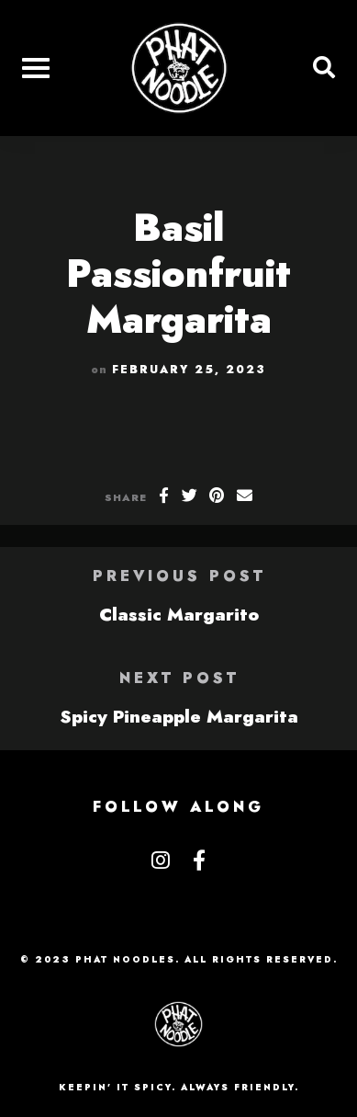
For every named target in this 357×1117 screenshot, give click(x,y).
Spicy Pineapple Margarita (179, 716)
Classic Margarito (179, 614)
